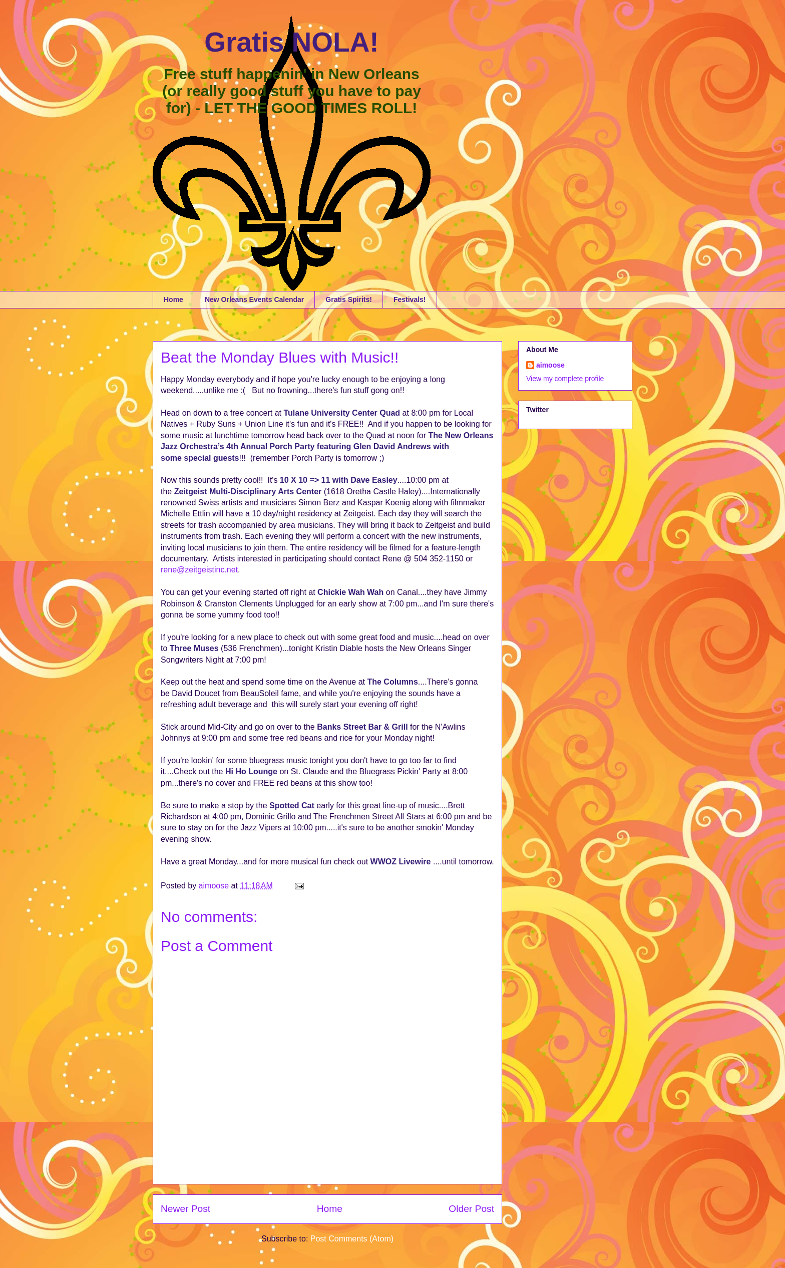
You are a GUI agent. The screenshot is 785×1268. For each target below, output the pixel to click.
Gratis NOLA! (291, 42)
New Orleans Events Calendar (254, 299)
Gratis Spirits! (348, 299)
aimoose (550, 365)
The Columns (392, 682)
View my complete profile (565, 379)
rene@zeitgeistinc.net (199, 569)
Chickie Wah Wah (350, 592)
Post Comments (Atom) (352, 1238)
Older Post (471, 1208)
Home (173, 299)
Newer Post (185, 1208)
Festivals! (410, 299)
